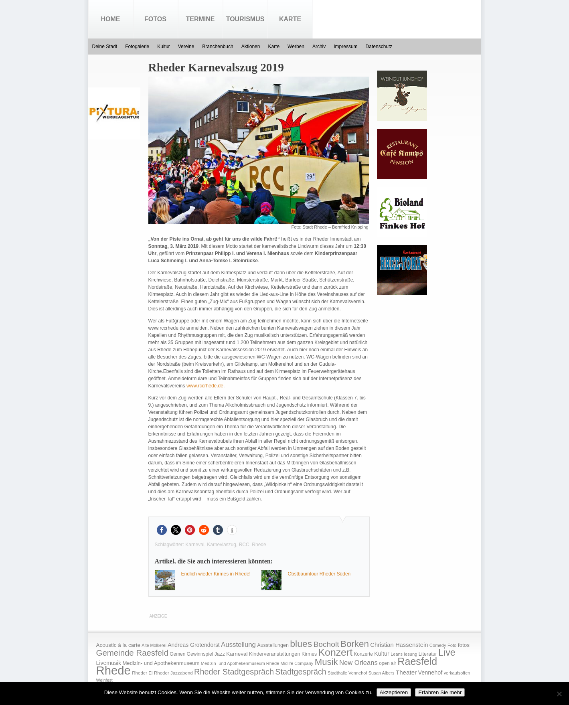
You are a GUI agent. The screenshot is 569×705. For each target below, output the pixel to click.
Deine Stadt (104, 46)
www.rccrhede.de (204, 386)
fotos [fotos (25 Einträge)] (464, 645)
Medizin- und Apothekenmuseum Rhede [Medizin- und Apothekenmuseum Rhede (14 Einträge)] (240, 663)
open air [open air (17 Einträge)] (387, 663)
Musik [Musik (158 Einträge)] (326, 662)
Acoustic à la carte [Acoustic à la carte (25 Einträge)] (118, 645)
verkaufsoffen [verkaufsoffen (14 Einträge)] (457, 673)
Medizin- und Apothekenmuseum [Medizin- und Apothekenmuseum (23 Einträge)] (160, 663)
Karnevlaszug (221, 544)
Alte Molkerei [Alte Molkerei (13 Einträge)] (154, 645)
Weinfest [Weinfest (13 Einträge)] (104, 680)
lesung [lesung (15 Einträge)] (410, 654)
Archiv (319, 46)
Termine (200, 19)
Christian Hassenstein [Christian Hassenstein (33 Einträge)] (399, 645)
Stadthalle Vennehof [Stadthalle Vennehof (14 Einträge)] (347, 673)
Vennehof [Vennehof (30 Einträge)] (430, 672)
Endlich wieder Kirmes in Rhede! (216, 574)
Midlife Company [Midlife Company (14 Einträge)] (297, 663)
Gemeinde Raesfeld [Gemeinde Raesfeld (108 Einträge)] (132, 652)
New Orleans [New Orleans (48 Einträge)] (358, 663)
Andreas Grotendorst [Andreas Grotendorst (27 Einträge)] (194, 645)
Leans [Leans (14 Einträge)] (397, 654)
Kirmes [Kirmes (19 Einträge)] (309, 654)
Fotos (155, 19)
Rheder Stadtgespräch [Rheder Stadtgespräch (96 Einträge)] (234, 671)
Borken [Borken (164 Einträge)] (354, 644)
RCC (244, 544)
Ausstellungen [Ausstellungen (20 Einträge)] (273, 645)
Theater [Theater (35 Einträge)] (406, 672)
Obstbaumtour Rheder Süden (319, 574)
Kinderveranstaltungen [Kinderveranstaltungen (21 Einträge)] (274, 654)
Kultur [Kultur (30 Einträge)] (381, 653)
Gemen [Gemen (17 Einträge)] (177, 654)
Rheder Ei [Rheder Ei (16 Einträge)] (142, 673)
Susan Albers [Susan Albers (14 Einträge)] (382, 673)
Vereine (186, 46)
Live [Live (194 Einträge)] (447, 652)
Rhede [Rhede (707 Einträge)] (113, 670)
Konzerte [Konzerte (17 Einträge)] (363, 654)
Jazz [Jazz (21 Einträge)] (220, 654)
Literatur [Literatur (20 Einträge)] (428, 654)
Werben (296, 46)
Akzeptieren (394, 692)
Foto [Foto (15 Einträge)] (452, 645)
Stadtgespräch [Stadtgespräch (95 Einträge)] (300, 671)
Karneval (194, 544)
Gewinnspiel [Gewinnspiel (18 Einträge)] (200, 654)
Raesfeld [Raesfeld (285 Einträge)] (417, 661)
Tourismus (245, 19)
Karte (290, 19)
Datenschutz (379, 46)
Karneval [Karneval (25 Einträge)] (236, 654)
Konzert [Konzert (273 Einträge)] (335, 652)
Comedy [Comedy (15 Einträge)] (437, 645)
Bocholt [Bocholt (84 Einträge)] (326, 644)
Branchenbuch (217, 46)
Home (110, 19)
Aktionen (250, 46)
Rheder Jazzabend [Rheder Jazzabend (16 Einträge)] (173, 673)
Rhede (259, 544)
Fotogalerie (137, 46)
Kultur (163, 46)
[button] (162, 530)
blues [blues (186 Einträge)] (301, 643)
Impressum (345, 46)
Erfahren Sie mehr (440, 692)
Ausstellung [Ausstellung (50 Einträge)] (238, 644)
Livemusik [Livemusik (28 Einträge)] (108, 663)
